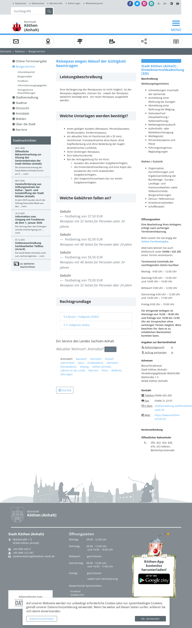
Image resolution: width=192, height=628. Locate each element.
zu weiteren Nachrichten (27, 265)
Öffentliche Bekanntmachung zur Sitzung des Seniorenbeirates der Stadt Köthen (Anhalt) (28, 157)
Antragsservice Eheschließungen (26, 91)
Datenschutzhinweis (42, 618)
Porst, (105, 370)
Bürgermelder (25, 76)
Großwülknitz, (95, 362)
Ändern (110, 349)
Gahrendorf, (67, 362)
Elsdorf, (109, 359)
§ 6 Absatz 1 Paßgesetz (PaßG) (81, 316)
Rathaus (20, 51)
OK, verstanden (150, 618)
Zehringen (66, 374)
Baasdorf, (81, 359)
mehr (26, 173)
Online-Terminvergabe (31, 61)
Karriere (21, 130)
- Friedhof (74, 591)
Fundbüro (23, 80)
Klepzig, (84, 366)
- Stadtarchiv (76, 594)
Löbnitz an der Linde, (73, 370)
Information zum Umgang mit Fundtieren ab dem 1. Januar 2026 (29, 219)
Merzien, (93, 370)
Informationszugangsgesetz (32, 85)
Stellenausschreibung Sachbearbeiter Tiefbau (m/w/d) (29, 246)
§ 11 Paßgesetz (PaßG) (77, 325)
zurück (65, 390)
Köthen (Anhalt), (101, 366)
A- (159, 3)
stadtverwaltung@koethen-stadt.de (34, 556)
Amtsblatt (22, 113)
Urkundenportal (26, 72)
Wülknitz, (116, 370)
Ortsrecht (22, 108)
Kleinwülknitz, (68, 366)
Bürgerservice (37, 51)
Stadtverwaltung (27, 97)
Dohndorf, (96, 359)
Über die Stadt (25, 124)
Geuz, (81, 362)
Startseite (5, 51)
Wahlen (21, 119)
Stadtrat (21, 103)
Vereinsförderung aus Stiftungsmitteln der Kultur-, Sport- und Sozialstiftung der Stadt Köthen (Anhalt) (29, 190)
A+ (165, 3)
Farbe (171, 3)
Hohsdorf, (112, 362)
